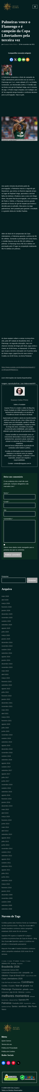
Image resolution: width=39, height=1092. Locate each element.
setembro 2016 (7, 792)
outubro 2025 (6, 621)
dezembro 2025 (7, 614)
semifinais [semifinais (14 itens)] (23, 1006)
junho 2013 (5, 845)
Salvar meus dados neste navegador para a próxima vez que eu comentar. (19, 548)
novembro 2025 (7, 617)
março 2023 (6, 678)
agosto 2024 (6, 656)
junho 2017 (5, 781)
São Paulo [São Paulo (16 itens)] (32, 1006)
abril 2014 (5, 831)
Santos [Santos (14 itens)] (15, 1006)
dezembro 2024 (7, 642)
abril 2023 (5, 674)
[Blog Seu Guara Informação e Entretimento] (12, 6)
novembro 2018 (7, 752)
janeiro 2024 (6, 660)
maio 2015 (5, 809)
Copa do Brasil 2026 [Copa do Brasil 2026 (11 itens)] (17, 975)
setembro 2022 (7, 685)
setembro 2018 (7, 760)
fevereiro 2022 (7, 696)
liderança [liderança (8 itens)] (21, 992)
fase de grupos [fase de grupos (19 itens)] (22, 985)
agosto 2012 (6, 859)
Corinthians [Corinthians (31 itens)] (27, 982)
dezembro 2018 (7, 749)
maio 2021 (5, 710)
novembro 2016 (7, 784)
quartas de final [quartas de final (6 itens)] (6, 1006)
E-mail (6, 501)
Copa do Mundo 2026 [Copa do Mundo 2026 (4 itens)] (31, 975)
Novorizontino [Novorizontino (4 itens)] (5, 1000)
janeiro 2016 (6, 802)
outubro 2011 (6, 863)
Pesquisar (5, 576)
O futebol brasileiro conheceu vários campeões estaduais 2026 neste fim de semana (18, 928)
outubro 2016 (6, 788)
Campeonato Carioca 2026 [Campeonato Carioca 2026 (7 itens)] (10, 970)
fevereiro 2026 (7, 607)
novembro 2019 (7, 735)
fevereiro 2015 (7, 820)
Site (5, 510)
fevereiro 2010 (7, 887)
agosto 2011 (6, 870)
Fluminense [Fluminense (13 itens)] (17, 989)
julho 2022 (5, 692)
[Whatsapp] (19, 58)
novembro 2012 (7, 848)
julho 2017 (5, 777)
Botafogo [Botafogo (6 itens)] (13, 963)
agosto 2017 (6, 774)
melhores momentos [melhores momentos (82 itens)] (15, 996)
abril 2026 (5, 600)
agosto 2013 (6, 838)
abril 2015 (5, 813)
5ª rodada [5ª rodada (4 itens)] (28, 961)
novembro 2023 (7, 667)
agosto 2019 (6, 745)
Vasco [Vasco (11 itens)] (4, 1009)
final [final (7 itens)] (31, 986)
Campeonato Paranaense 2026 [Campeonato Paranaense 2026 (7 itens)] (11, 972)
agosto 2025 (6, 628)
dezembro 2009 (7, 895)
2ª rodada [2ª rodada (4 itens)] (9, 961)
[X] (15, 58)
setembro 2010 (7, 880)
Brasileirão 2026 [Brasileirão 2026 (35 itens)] (10, 966)
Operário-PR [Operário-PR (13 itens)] (24, 1000)
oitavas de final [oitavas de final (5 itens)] (13, 1000)
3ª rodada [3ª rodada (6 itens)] (16, 961)
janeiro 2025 (6, 639)
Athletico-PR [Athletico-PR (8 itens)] (6, 963)
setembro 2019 (7, 742)
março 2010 (6, 884)
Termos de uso (7, 1044)
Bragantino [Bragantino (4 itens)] (20, 963)
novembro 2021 (7, 706)
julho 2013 (5, 841)
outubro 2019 (6, 738)
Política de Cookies (8, 1051)
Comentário (8, 519)
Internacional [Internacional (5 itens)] (5, 992)
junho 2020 (5, 731)
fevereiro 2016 (7, 799)
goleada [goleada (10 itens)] (25, 989)
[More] (27, 58)
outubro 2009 (6, 902)
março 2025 (6, 635)
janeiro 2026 (6, 610)
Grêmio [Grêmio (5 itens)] (31, 989)
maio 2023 (5, 671)
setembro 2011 (7, 866)
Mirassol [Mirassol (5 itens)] (32, 996)
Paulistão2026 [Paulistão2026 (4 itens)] (27, 1003)
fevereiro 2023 (7, 681)
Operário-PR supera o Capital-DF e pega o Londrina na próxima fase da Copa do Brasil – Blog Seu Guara (19, 938)
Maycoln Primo (7, 948)
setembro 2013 (7, 834)
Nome (6, 493)
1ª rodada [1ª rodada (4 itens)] (4, 961)
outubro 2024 (6, 649)
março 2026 (6, 603)
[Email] (23, 58)
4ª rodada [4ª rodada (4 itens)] (22, 961)
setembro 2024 (7, 653)
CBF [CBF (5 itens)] (32, 972)
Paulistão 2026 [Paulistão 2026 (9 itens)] (17, 1003)
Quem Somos (6, 1041)
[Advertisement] (19, 105)
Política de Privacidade (9, 1048)
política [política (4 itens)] (33, 1003)
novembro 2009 (7, 898)
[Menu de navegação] (35, 6)
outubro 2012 (6, 852)
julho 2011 (5, 873)
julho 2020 (5, 728)
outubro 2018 (6, 756)
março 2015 (6, 816)
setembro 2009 (7, 905)
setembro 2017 (7, 770)
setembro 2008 (7, 909)
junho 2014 (5, 823)
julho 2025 (5, 632)
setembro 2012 (7, 855)
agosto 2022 (6, 688)
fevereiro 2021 (7, 720)
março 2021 (6, 717)
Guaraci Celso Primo (10, 44)
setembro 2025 (7, 625)
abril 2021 (5, 713)
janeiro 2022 (6, 699)
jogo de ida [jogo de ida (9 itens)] (13, 992)
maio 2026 (5, 596)
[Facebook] (11, 58)
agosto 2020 (6, 724)
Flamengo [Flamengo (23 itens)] (6, 989)
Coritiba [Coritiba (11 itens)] (4, 986)
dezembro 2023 (7, 664)
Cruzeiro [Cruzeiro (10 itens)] (11, 986)
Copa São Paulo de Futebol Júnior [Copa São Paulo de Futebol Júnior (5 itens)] (11, 982)
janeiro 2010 (6, 891)
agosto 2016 (6, 795)
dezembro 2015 (7, 806)
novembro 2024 (7, 646)
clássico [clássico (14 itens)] (5, 975)
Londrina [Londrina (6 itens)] (28, 992)
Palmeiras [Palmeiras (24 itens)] (6, 1003)
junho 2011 (5, 877)
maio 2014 (5, 827)
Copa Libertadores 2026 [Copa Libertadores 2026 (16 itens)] (12, 978)
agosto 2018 (6, 763)
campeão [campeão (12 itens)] (26, 973)
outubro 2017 (6, 767)
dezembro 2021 (7, 703)
